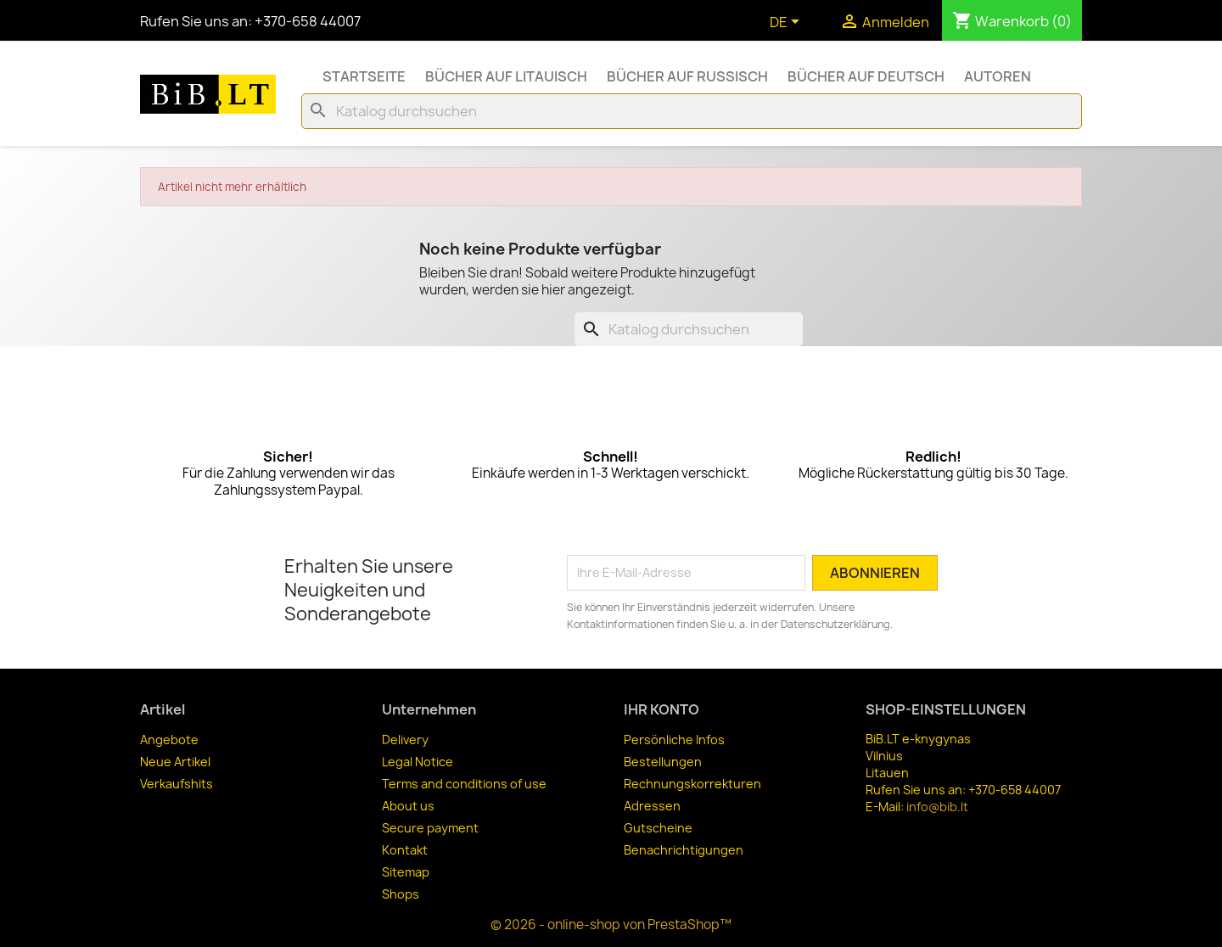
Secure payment (430, 828)
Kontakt (405, 850)
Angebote (169, 739)
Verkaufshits (176, 784)
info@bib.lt (937, 807)
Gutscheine (658, 828)
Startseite (364, 76)
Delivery (405, 739)
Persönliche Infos (674, 739)
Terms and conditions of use (464, 784)
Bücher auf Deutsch (866, 76)
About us (408, 806)
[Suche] (691, 111)
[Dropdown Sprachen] (787, 23)
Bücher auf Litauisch (506, 76)
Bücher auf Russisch (687, 76)
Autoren (997, 76)
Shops (400, 894)
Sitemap (405, 872)
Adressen (652, 806)
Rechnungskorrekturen (692, 784)
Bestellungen (663, 762)
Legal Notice (417, 762)
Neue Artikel (175, 762)
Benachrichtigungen (683, 850)
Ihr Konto (661, 709)
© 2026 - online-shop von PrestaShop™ (611, 924)
